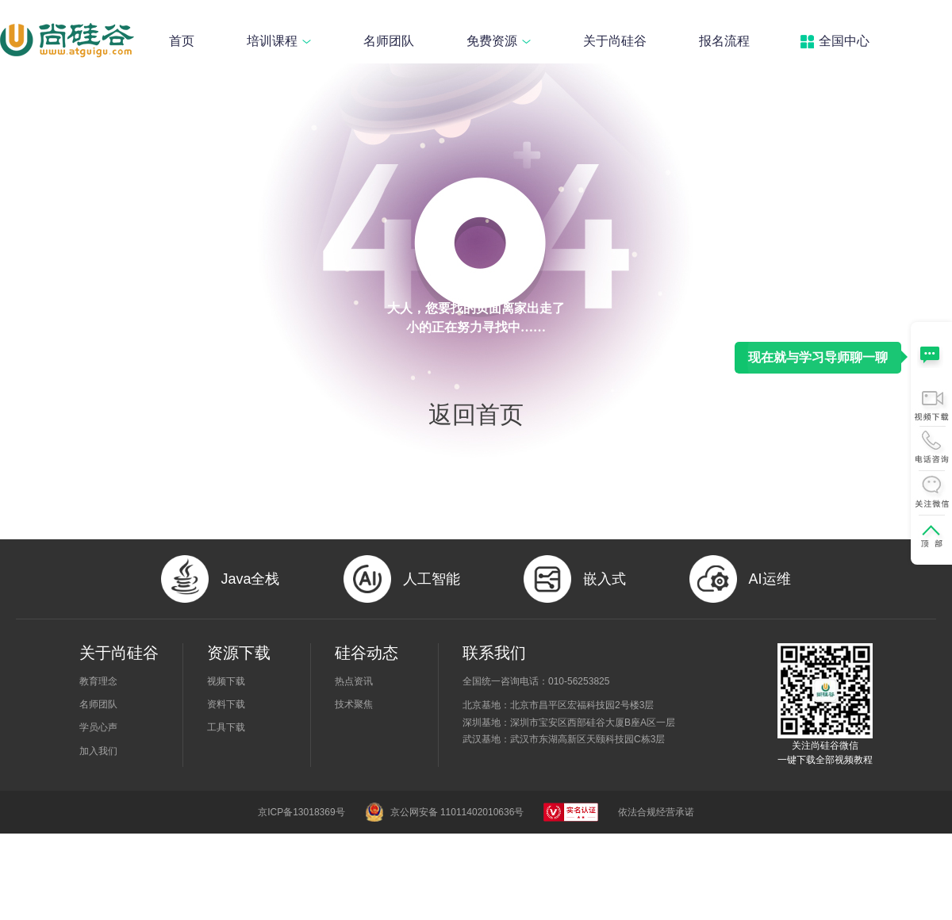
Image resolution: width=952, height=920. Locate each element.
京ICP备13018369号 (301, 812)
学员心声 (98, 727)
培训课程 (279, 41)
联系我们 (494, 652)
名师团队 (388, 41)
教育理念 (98, 681)
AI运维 (770, 579)
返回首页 (476, 414)
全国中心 (844, 41)
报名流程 (724, 41)
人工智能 (431, 579)
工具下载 (226, 727)
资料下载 (226, 704)
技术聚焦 (354, 704)
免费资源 (498, 41)
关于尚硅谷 (615, 41)
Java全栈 (250, 579)
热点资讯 (354, 681)
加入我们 (98, 751)
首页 (181, 41)
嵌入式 (604, 579)
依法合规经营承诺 (656, 812)
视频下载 (226, 681)
